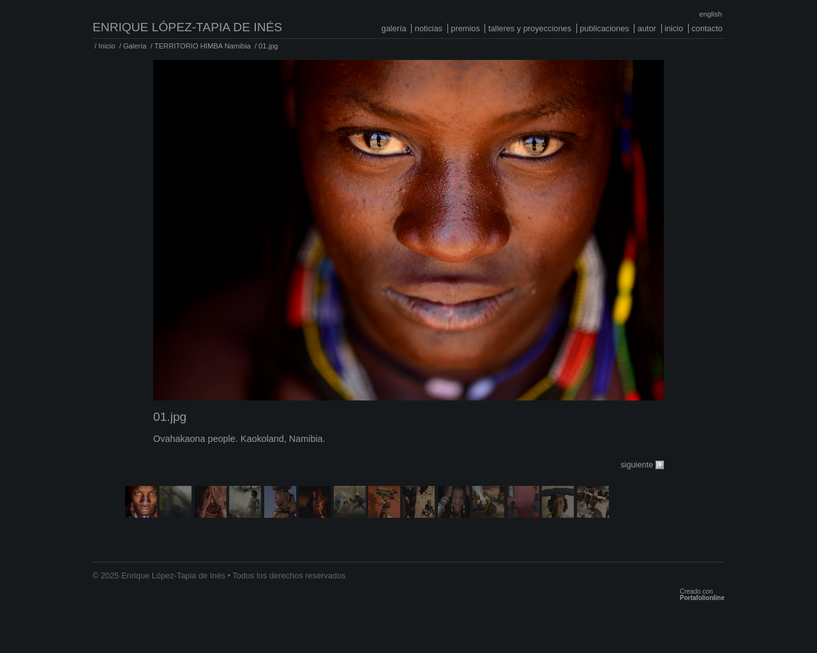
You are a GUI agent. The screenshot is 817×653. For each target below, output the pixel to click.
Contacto (706, 28)
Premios (465, 28)
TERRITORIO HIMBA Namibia (202, 46)
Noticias (428, 28)
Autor (647, 28)
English (711, 14)
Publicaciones (604, 28)
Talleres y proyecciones (529, 28)
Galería (394, 28)
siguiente (636, 464)
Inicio (673, 28)
